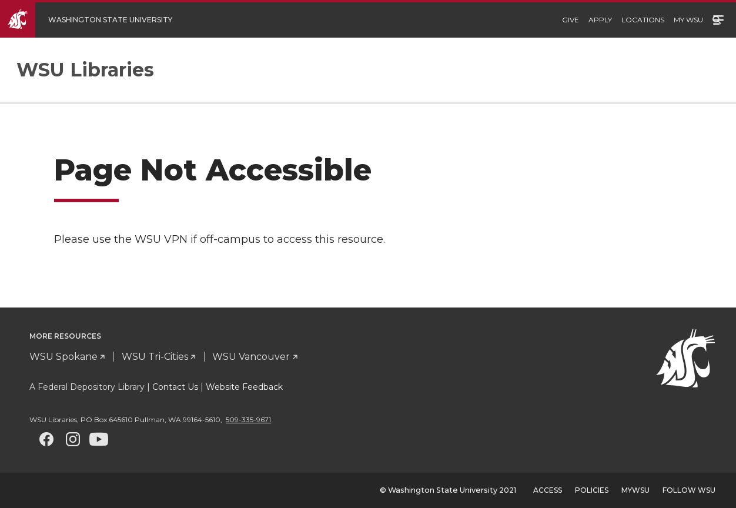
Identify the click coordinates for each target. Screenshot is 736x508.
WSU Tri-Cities (155, 356)
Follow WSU (689, 490)
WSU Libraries (85, 69)
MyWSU (635, 490)
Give (570, 19)
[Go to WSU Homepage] (95, 20)
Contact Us (175, 387)
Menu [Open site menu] (718, 19)
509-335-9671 (248, 419)
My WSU (688, 19)
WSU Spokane (63, 356)
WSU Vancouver (251, 356)
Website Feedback (244, 387)
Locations (642, 19)
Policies (591, 490)
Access (547, 490)
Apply (600, 19)
